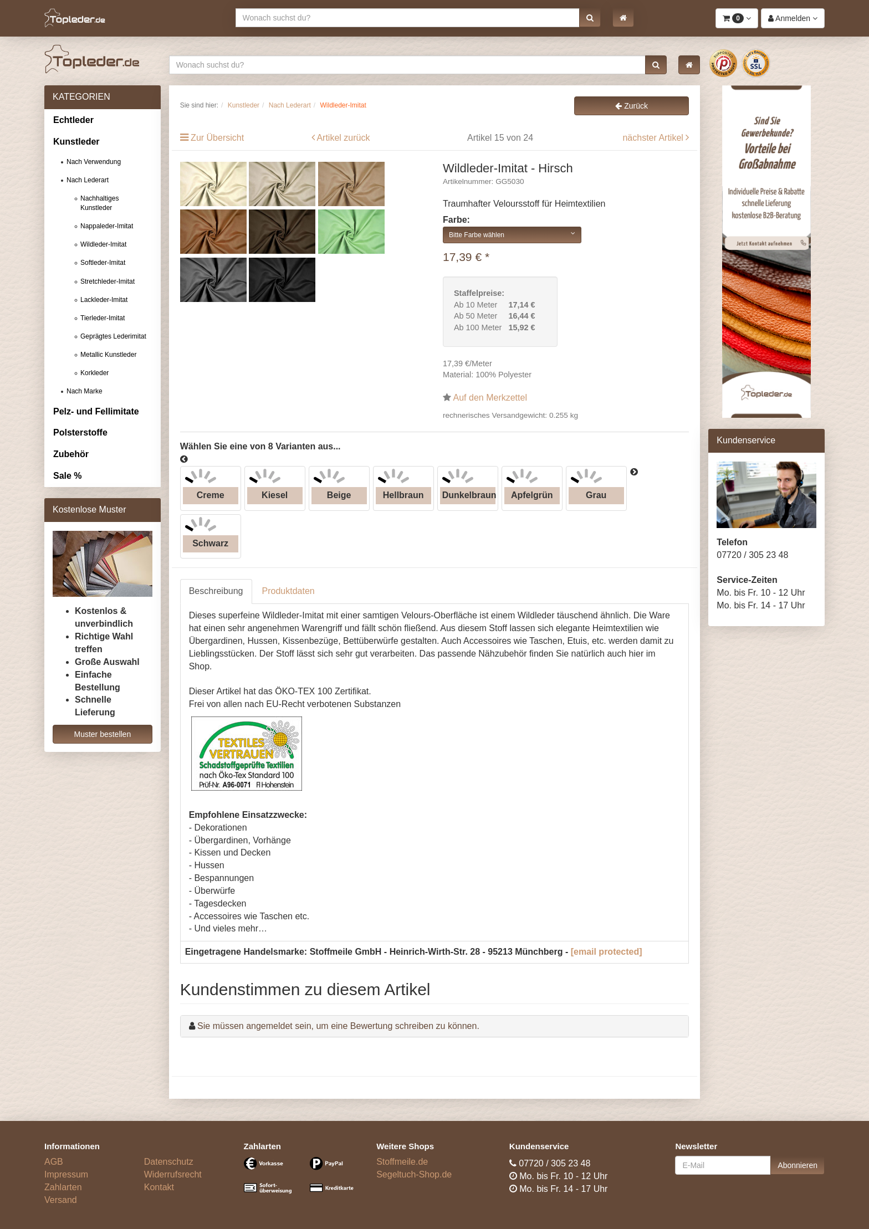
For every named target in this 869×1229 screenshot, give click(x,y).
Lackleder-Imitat (103, 300)
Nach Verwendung (94, 162)
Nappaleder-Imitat (106, 226)
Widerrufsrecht (173, 1174)
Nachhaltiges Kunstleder (99, 203)
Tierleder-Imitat (102, 318)
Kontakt (159, 1187)
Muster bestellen (102, 734)
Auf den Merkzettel (490, 397)
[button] (590, 17)
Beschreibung (216, 591)
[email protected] (606, 951)
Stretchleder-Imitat (107, 281)
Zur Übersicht (217, 137)
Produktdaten (288, 591)
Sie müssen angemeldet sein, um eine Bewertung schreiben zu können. (338, 1026)
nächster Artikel (654, 137)
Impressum (66, 1174)
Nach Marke (85, 391)
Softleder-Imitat (102, 263)
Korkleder (94, 373)
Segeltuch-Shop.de (414, 1174)
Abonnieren (797, 1165)
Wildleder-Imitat (103, 244)
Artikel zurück (343, 137)
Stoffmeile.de (402, 1161)
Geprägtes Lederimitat (113, 336)
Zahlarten (63, 1187)
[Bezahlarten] (302, 1180)
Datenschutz (168, 1161)
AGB (53, 1161)
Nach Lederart (88, 180)
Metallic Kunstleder (108, 355)
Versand (60, 1200)
